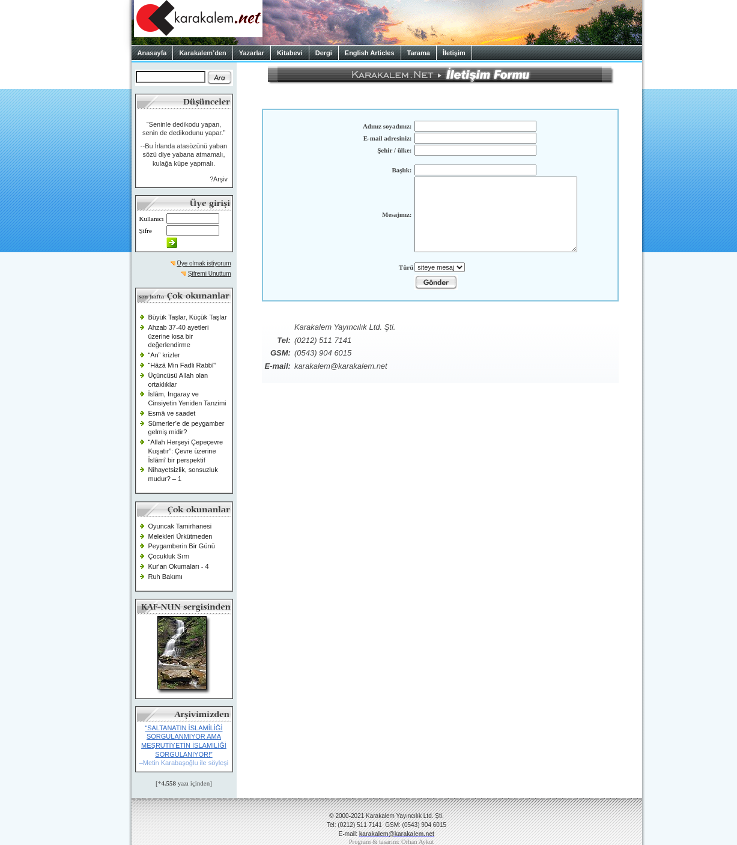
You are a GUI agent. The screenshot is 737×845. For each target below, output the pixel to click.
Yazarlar (251, 52)
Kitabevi (290, 52)
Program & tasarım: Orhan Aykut (391, 841)
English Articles (370, 52)
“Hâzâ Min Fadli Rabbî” (182, 365)
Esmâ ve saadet (172, 413)
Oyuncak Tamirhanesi (180, 526)
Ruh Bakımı (165, 576)
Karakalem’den (202, 52)
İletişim (454, 52)
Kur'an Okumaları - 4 (178, 566)
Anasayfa (152, 52)
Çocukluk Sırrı (169, 556)
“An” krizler (164, 355)
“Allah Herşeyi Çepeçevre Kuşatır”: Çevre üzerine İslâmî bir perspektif (185, 450)
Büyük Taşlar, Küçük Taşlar (187, 317)
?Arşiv (219, 179)
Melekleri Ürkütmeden (180, 536)
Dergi (323, 52)
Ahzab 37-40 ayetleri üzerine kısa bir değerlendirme (178, 336)
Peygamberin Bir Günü (181, 546)
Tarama (418, 52)
